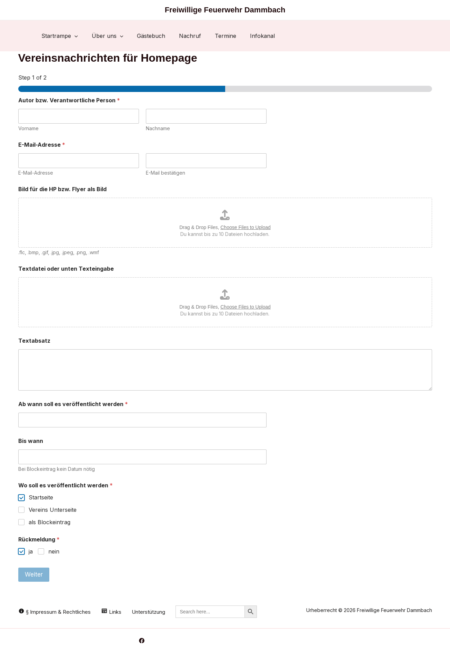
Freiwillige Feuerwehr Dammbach (225, 10)
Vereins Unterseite (53, 509)
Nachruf (190, 35)
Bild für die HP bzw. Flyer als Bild (62, 189)
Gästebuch (151, 35)
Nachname (158, 128)
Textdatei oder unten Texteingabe (66, 269)
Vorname (28, 128)
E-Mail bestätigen (165, 173)
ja (31, 551)
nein (53, 551)
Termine (225, 35)
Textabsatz (34, 341)
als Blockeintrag (49, 522)
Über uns (107, 35)
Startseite (41, 497)
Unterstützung (148, 612)
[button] (74, 35)
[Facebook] (141, 640)
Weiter (34, 574)
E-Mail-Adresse (35, 173)
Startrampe (59, 35)
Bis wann (30, 441)
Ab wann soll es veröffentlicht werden (73, 404)
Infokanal (262, 35)
